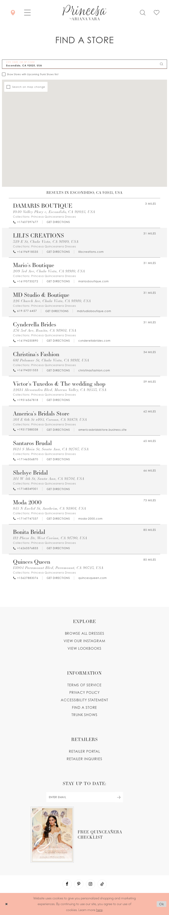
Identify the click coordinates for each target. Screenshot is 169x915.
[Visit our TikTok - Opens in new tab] (102, 884)
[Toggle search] (143, 12)
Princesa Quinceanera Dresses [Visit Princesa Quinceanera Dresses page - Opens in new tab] (53, 216)
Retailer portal (84, 751)
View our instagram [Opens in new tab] (84, 641)
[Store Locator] (13, 12)
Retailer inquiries (84, 759)
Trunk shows (84, 715)
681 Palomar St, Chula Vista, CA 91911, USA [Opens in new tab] (51, 360)
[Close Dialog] (6, 904)
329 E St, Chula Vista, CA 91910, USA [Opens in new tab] (46, 241)
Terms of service (84, 685)
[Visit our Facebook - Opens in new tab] (67, 884)
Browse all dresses (84, 633)
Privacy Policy (84, 692)
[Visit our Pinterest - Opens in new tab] (78, 884)
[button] (27, 12)
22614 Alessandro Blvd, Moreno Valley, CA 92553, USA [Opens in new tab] (60, 389)
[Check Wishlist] (156, 12)
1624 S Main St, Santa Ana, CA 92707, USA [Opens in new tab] (51, 449)
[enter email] (84, 797)
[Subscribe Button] (119, 797)
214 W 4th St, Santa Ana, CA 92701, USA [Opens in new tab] (48, 478)
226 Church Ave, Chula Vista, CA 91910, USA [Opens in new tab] (52, 300)
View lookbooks (84, 648)
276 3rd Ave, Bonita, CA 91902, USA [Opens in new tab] (44, 330)
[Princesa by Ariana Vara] (84, 12)
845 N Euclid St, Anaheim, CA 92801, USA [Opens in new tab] (49, 508)
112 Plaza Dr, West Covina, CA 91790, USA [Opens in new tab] (50, 537)
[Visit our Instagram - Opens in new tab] (90, 884)
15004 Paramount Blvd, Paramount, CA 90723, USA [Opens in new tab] (58, 567)
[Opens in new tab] (58, 222)
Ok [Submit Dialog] (161, 904)
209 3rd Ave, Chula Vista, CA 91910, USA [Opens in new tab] (49, 271)
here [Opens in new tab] (99, 909)
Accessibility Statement (84, 700)
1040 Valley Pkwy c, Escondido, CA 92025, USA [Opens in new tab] (54, 211)
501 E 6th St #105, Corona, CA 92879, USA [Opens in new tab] (50, 419)
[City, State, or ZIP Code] (84, 64)
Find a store (84, 707)
